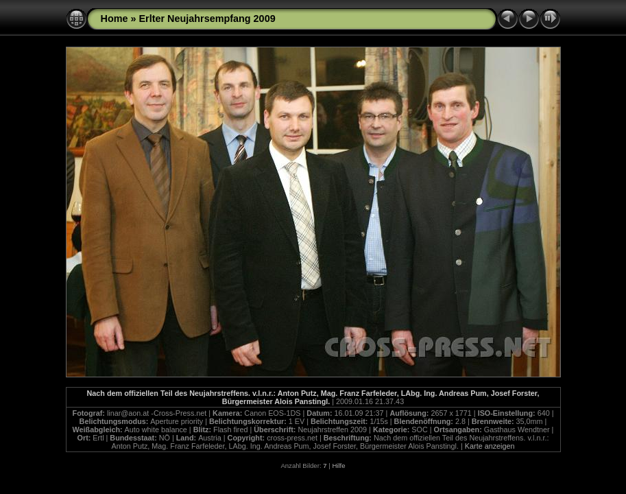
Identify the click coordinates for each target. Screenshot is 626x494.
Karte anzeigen (490, 446)
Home (114, 18)
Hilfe (338, 465)
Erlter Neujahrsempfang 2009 (207, 18)
